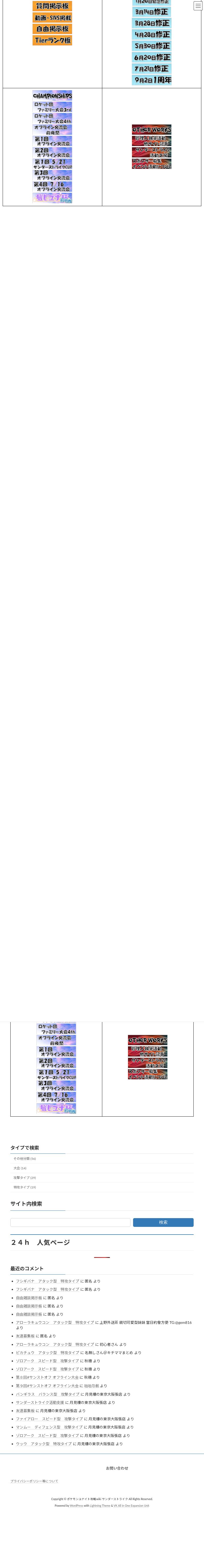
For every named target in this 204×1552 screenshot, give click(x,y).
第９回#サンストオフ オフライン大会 (47, 1385)
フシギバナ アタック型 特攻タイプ (47, 1281)
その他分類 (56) (25, 1159)
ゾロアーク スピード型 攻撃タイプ (47, 1361)
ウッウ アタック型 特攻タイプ (44, 1444)
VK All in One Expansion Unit (131, 1505)
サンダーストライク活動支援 (40, 1402)
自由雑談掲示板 (29, 1297)
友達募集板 (25, 1336)
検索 (163, 1222)
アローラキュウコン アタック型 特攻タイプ (55, 1322)
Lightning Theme (100, 1505)
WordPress (76, 1505)
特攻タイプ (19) (25, 1187)
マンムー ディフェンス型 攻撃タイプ (49, 1427)
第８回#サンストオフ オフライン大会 (47, 1377)
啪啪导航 (91, 1385)
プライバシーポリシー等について (34, 1481)
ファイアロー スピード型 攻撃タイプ (49, 1419)
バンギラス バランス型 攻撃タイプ (47, 1394)
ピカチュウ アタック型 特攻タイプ (47, 1352)
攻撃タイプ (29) (25, 1178)
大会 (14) (20, 1168)
